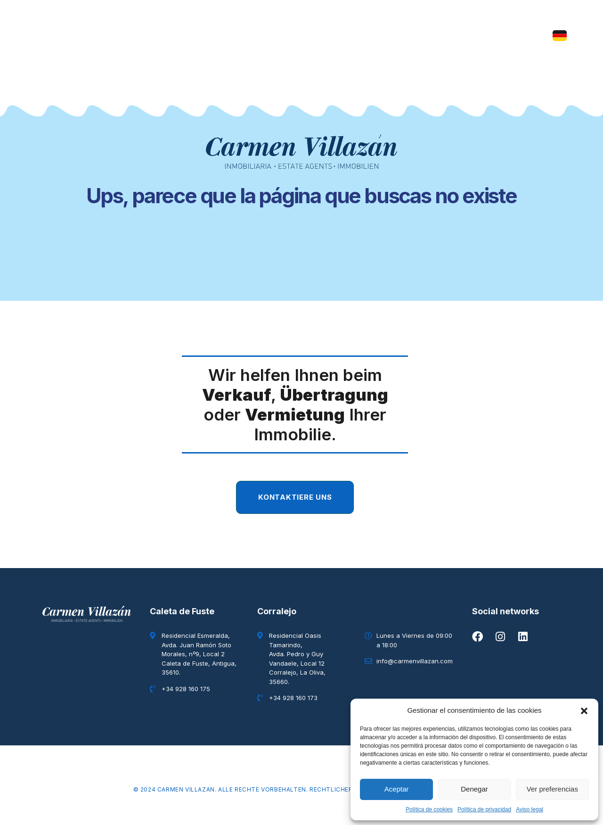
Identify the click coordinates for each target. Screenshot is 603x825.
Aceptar (396, 789)
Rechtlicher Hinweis (345, 789)
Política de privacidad (484, 809)
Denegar (474, 789)
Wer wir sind (198, 35)
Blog (358, 35)
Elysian (315, 35)
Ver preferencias (552, 789)
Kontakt (402, 35)
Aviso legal (529, 809)
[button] (584, 710)
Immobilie (262, 35)
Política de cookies (429, 809)
